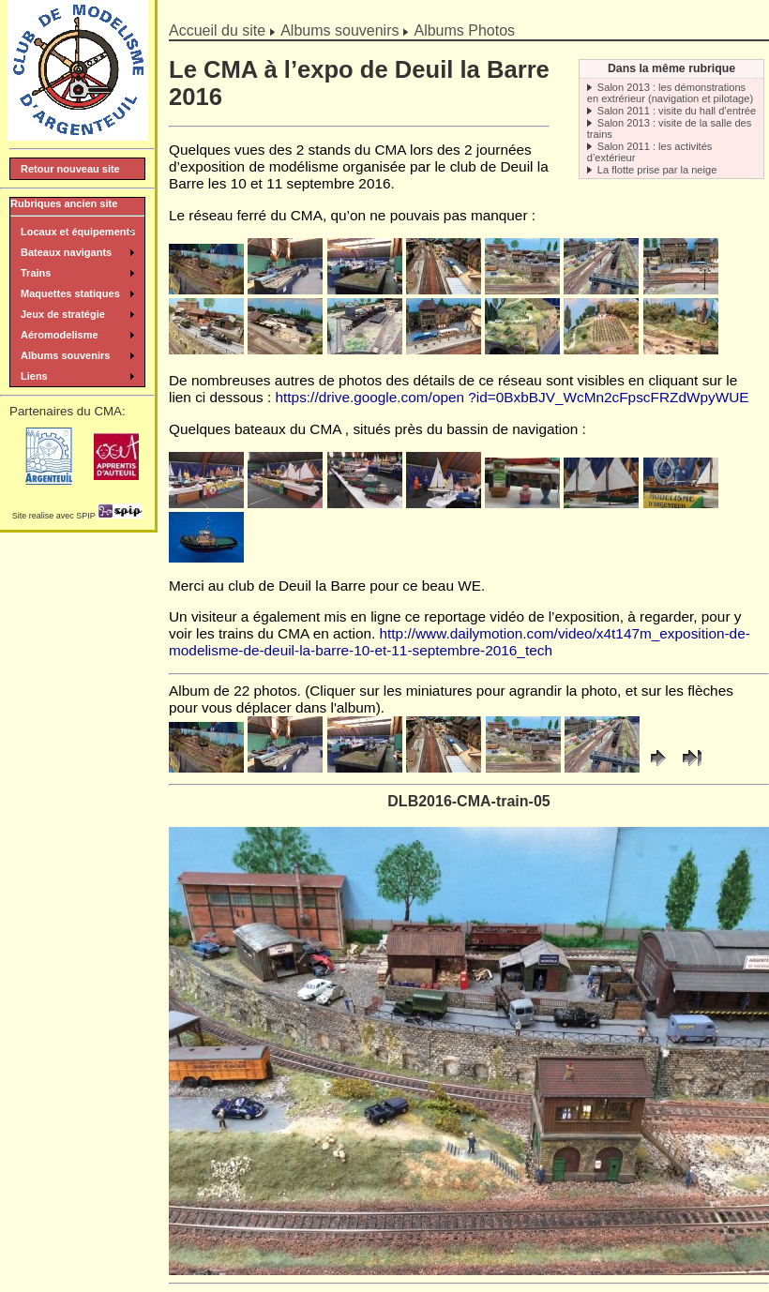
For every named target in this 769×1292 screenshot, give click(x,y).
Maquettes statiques (70, 293)
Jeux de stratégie (63, 314)
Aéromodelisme (59, 334)
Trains (36, 272)
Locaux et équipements (78, 231)
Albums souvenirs (339, 30)
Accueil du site (217, 30)
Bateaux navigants (66, 252)
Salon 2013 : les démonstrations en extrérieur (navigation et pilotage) (670, 93)
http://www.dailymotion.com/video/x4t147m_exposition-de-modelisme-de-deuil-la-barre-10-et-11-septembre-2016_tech (459, 641)
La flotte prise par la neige (656, 169)
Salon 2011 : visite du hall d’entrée (676, 110)
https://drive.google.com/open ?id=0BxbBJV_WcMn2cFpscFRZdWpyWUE (512, 397)
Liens (34, 376)
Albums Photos (464, 30)
